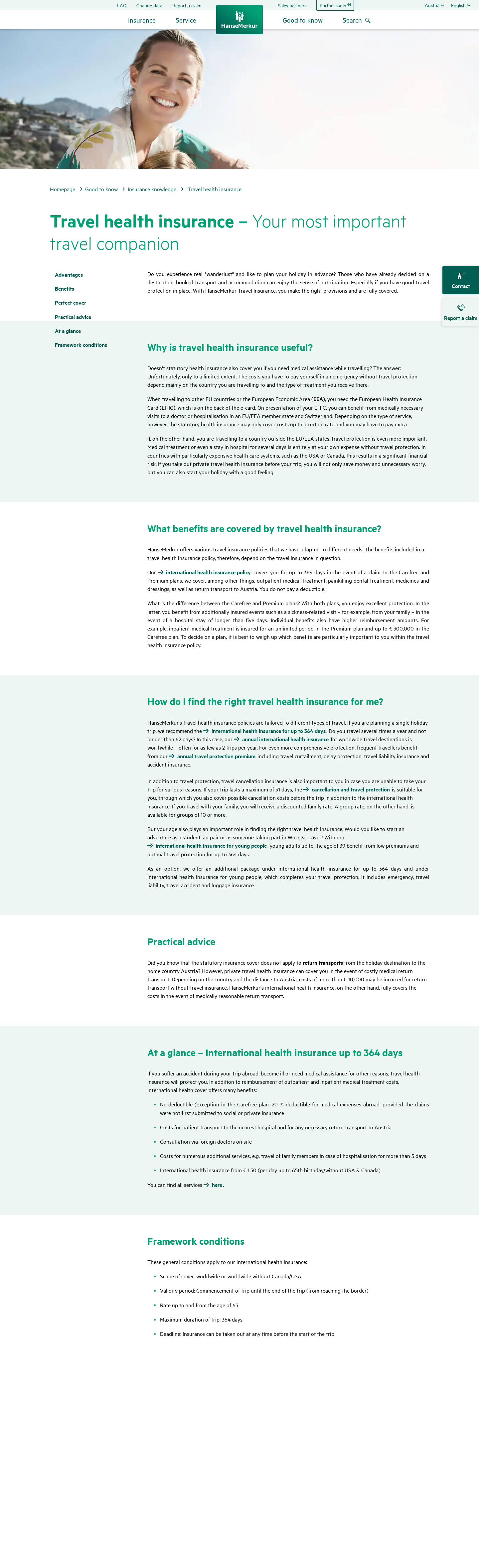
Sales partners (292, 5)
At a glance (68, 331)
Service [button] (186, 20)
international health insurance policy (208, 572)
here (217, 1185)
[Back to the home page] (239, 19)
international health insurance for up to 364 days (269, 731)
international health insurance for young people (211, 846)
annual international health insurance (285, 739)
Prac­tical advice (73, 317)
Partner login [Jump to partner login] (333, 5)
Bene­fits (64, 288)
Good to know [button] (303, 20)
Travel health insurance (214, 189)
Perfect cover (70, 302)
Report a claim (186, 5)
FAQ (121, 5)
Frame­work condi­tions (81, 345)
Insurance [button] (142, 20)
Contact (461, 280)
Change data (149, 5)
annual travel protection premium (216, 756)
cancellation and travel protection (351, 789)
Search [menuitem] (352, 20)
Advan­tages (69, 274)
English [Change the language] (458, 5)
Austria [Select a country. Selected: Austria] (432, 5)
